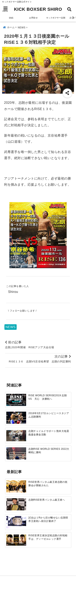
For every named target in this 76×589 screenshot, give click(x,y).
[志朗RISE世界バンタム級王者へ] (16, 504)
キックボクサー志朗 (55, 18)
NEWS (10, 327)
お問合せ (33, 18)
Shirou (13, 291)
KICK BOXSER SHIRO (38, 9)
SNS (11, 18)
